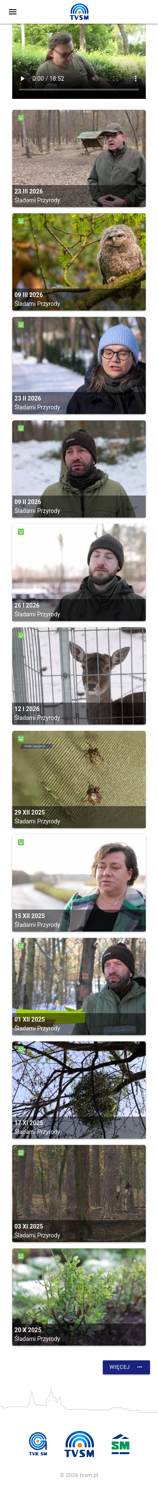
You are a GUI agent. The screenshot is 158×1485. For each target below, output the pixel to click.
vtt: (79, 61)
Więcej (126, 1367)
